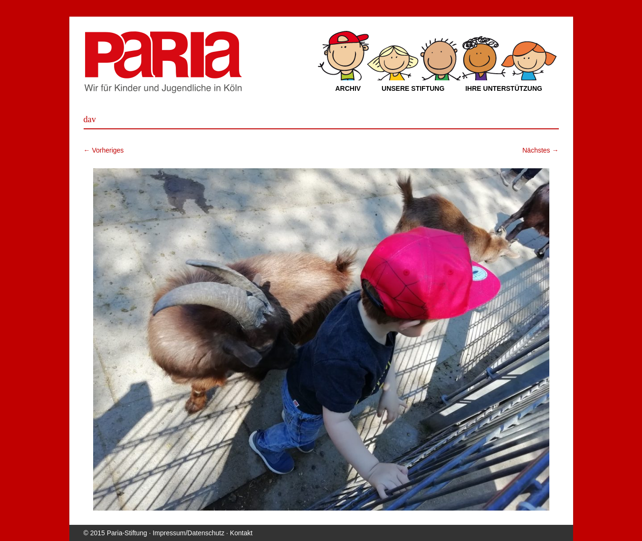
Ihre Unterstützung (503, 88)
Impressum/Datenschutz (188, 533)
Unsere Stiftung (413, 88)
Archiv (348, 88)
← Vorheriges (104, 150)
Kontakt (241, 533)
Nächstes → (540, 150)
